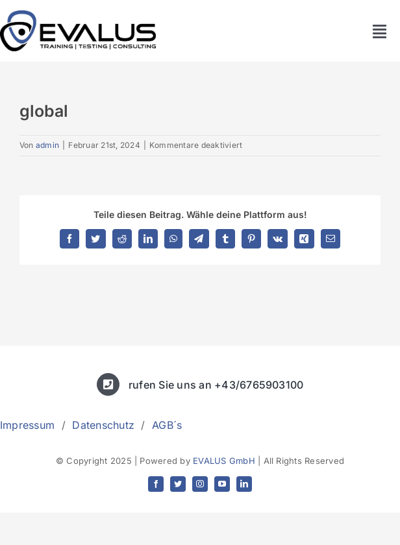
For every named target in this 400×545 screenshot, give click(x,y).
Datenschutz (103, 424)
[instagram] (200, 484)
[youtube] (222, 484)
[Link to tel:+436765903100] (108, 384)
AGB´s (167, 424)
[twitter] (178, 484)
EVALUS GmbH (224, 460)
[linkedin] (244, 484)
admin (47, 145)
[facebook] (156, 484)
